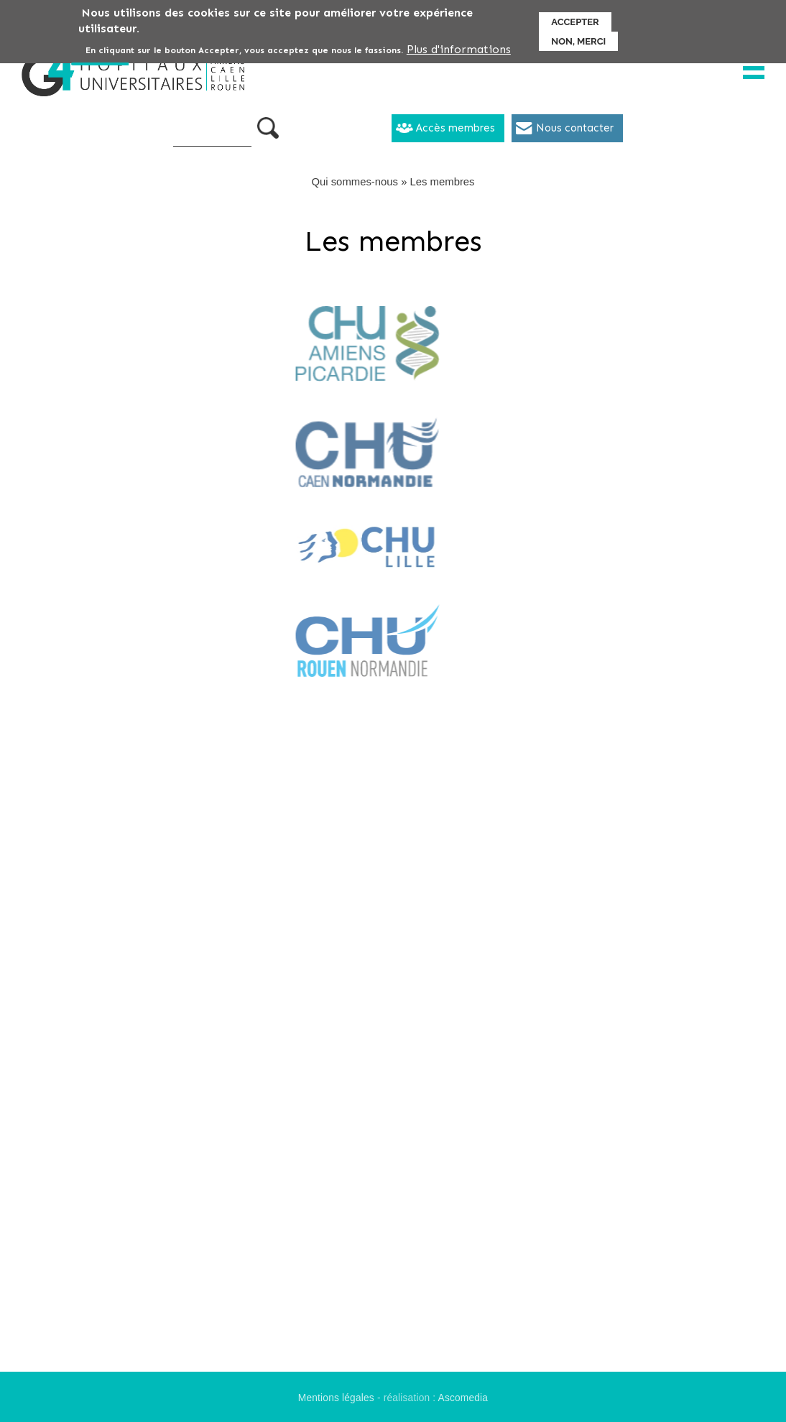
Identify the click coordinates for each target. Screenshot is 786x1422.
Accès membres (455, 127)
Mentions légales (336, 1398)
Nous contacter (575, 127)
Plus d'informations (459, 46)
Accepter (575, 19)
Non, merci (578, 38)
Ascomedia (463, 1398)
